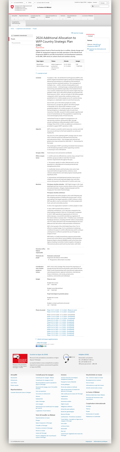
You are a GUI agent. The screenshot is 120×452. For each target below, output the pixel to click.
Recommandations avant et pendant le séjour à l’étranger (46, 383)
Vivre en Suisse (90, 382)
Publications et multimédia (93, 416)
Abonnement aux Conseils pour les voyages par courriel (47, 407)
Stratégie (88, 406)
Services (63, 17)
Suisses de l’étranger (41, 433)
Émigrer (38, 420)
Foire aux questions (41, 391)
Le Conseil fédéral (18, 2)
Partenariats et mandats (92, 414)
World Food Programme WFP (94, 45)
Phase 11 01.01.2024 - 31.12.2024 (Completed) (61, 316)
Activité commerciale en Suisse (94, 388)
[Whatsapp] (44, 346)
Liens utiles (64, 423)
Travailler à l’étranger (41, 425)
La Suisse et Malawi (87, 17)
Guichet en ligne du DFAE (39, 354)
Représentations (24, 17)
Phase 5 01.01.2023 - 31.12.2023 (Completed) (60, 327)
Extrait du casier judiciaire (68, 409)
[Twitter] (38, 346)
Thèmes (88, 409)
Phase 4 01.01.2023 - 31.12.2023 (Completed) (60, 329)
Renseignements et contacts (93, 380)
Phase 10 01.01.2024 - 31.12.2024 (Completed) (61, 318)
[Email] (45, 346)
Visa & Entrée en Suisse (73, 17)
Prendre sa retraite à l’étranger (44, 428)
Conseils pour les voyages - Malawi (45, 377)
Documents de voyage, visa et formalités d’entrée (46, 387)
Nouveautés (14, 377)
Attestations (64, 399)
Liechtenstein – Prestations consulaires (71, 416)
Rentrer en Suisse (40, 430)
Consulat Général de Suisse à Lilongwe (21, 392)
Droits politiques (65, 384)
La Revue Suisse (65, 426)
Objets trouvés (65, 404)
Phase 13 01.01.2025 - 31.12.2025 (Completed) (61, 312)
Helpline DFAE (84, 354)
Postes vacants (14, 385)
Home (12, 28)
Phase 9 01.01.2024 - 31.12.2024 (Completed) (60, 320)
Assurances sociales (66, 401)
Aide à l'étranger (40, 401)
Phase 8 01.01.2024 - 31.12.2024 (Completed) (60, 322)
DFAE (29, 2)
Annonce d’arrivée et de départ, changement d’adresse (69, 378)
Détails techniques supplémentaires (47, 339)
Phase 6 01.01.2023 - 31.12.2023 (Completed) (60, 325)
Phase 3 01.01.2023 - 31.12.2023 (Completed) (60, 331)
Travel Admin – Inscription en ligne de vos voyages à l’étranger (72, 420)
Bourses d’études (65, 414)
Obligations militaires (66, 406)
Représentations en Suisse (43, 417)
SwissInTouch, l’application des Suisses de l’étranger (71, 434)
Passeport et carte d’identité (68, 382)
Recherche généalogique (67, 411)
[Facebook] (37, 346)
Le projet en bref (42, 73)
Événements (14, 380)
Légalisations (64, 396)
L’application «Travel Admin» (43, 410)
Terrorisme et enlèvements (43, 393)
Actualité (14, 17)
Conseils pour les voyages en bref (44, 380)
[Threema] (42, 346)
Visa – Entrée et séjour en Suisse (94, 377)
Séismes (38, 396)
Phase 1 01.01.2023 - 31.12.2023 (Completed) (60, 335)
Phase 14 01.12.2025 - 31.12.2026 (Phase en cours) (62, 310)
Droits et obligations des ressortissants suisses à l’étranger (46, 436)
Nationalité (64, 428)
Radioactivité (39, 399)
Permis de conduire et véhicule (69, 387)
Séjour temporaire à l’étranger (44, 423)
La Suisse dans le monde (43, 2)
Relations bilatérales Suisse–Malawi (95, 395)
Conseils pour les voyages (37, 17)
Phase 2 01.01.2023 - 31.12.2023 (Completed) (60, 333)
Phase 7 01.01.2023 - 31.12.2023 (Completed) (60, 324)
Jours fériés (14, 382)
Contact (89, 36)
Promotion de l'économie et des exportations (94, 398)
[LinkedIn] (40, 346)
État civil (63, 431)
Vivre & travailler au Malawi (52, 17)
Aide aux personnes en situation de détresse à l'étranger (70, 390)
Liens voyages (39, 404)
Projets (88, 411)
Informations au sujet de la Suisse (95, 385)
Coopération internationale (18, 23)
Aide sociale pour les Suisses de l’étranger (72, 393)
